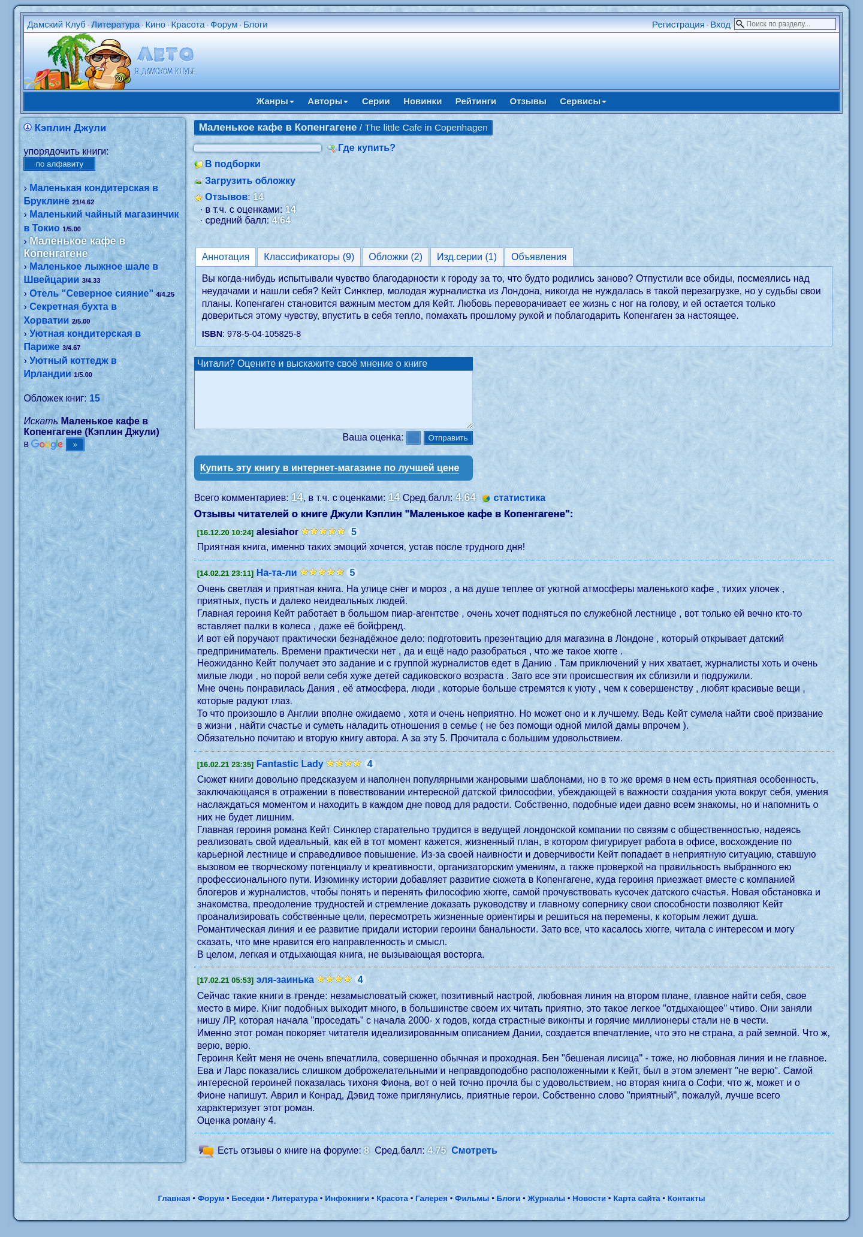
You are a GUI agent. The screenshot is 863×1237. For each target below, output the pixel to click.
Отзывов (226, 197)
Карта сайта (636, 1209)
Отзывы (528, 101)
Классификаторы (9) (309, 257)
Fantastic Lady (290, 775)
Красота (187, 24)
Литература (115, 24)
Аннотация (226, 257)
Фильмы (472, 1209)
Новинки (422, 101)
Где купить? (367, 148)
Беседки (247, 1209)
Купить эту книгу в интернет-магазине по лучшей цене (330, 478)
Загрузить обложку (250, 181)
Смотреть (474, 1162)
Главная (174, 1209)
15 (94, 398)
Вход (720, 24)
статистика (519, 508)
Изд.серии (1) (467, 257)
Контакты (686, 1209)
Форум (224, 24)
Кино (155, 24)
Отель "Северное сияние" (91, 293)
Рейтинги (475, 101)
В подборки (233, 164)
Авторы (327, 101)
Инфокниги (347, 1209)
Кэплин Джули (70, 128)
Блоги (255, 24)
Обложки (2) (396, 257)
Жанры (275, 101)
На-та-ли (277, 583)
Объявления (539, 257)
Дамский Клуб (56, 24)
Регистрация (678, 24)
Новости (589, 1209)
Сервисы (583, 101)
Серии (376, 101)
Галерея (431, 1209)
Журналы (546, 1209)
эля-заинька (285, 990)
